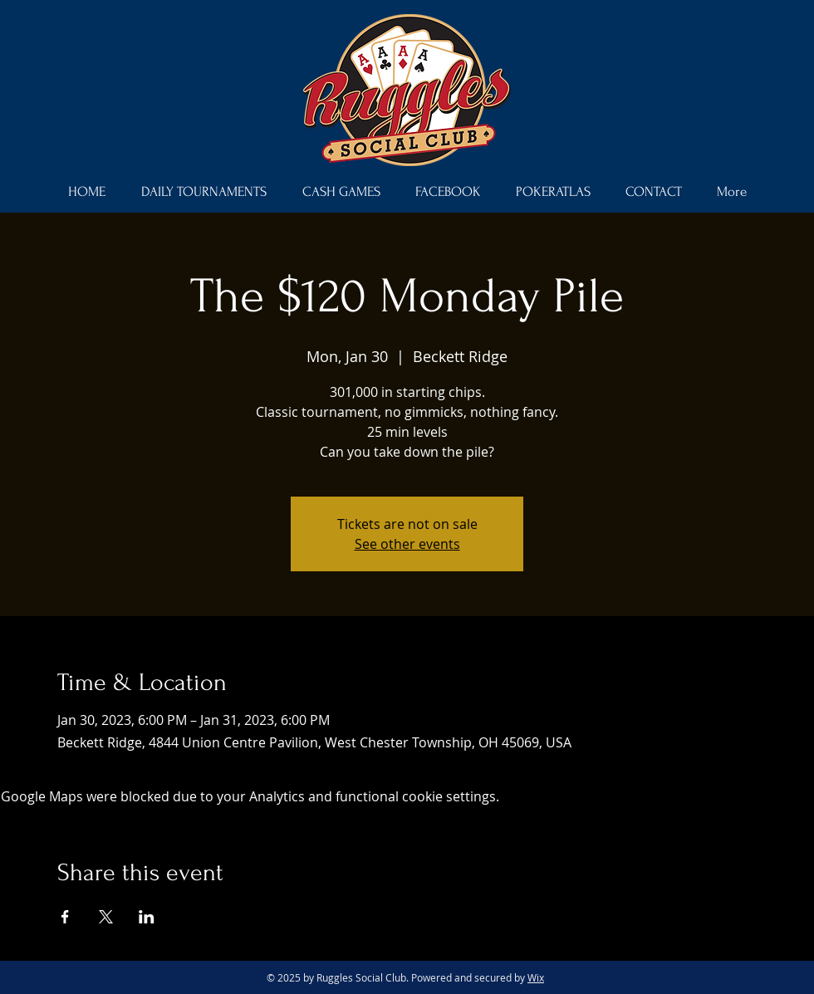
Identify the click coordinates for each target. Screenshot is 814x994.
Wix (535, 977)
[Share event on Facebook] (65, 916)
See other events (407, 544)
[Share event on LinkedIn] (146, 916)
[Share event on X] (106, 916)
